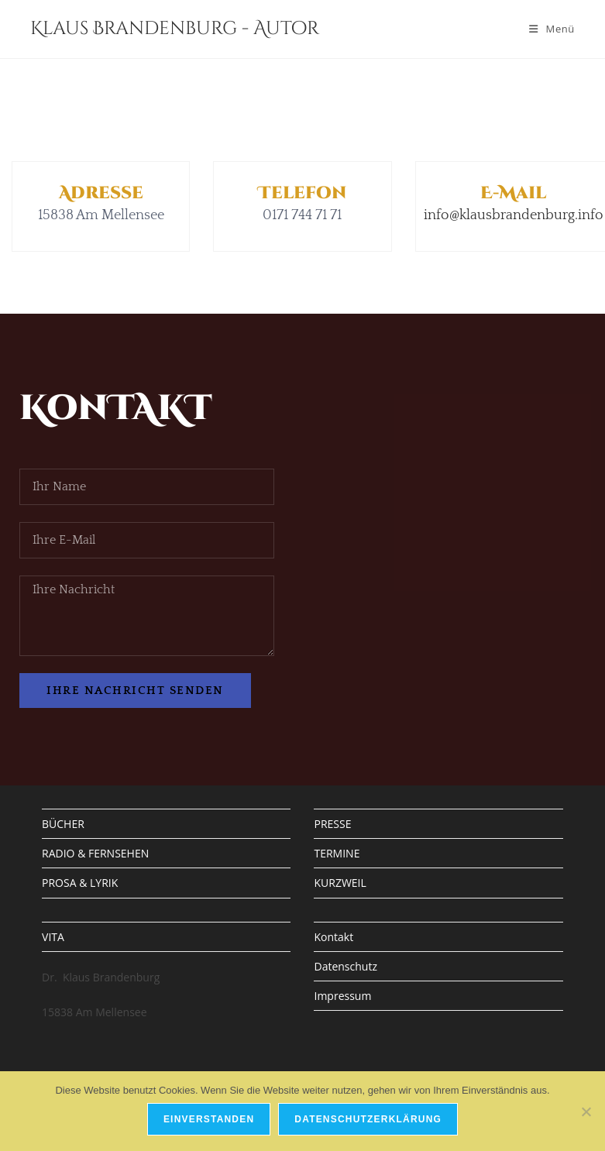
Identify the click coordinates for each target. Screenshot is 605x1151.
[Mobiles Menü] (552, 29)
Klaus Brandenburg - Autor (174, 28)
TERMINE (336, 853)
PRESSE (332, 823)
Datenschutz (345, 966)
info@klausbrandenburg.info (513, 215)
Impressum (342, 995)
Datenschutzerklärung (368, 1119)
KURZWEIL (340, 882)
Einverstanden (208, 1119)
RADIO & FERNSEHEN (95, 853)
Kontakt (333, 936)
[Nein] (585, 1111)
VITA (53, 936)
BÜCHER (63, 823)
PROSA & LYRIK (80, 882)
